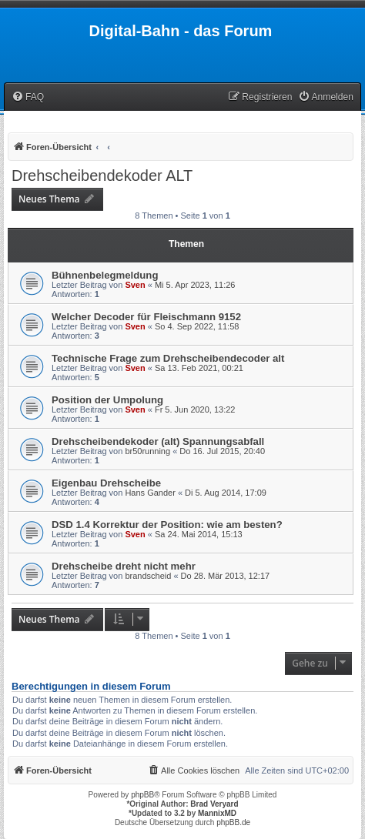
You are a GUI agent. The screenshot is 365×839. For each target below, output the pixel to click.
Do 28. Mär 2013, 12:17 (225, 575)
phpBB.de (233, 822)
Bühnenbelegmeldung (105, 275)
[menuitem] (28, 97)
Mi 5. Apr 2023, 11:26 (195, 284)
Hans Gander (150, 492)
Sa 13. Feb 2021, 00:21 (199, 368)
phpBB (142, 795)
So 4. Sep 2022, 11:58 (197, 326)
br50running (147, 451)
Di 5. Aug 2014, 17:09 (225, 492)
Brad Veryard (214, 804)
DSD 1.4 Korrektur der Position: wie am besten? (167, 524)
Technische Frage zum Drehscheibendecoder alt (168, 358)
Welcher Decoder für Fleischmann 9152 (146, 317)
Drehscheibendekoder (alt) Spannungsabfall (158, 441)
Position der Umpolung (107, 400)
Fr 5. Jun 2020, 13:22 (195, 409)
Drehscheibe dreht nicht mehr (124, 566)
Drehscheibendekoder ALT (102, 175)
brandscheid (148, 575)
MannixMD (217, 813)
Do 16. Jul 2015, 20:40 (222, 451)
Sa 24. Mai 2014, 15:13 (199, 534)
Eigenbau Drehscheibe (106, 483)
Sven (135, 284)
